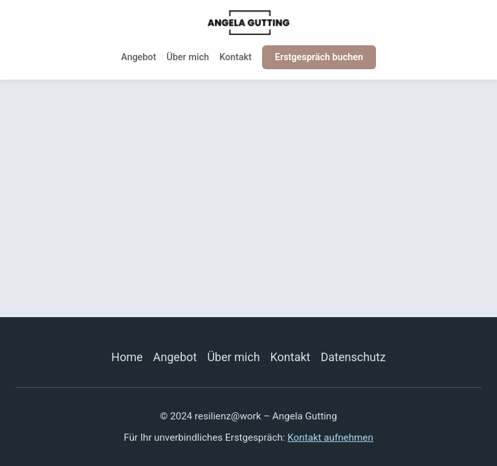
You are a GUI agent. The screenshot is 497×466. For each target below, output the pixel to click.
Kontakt (235, 57)
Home (126, 357)
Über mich (187, 57)
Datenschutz (353, 357)
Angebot (138, 57)
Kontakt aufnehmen (330, 437)
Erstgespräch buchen (319, 57)
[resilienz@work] (249, 22)
